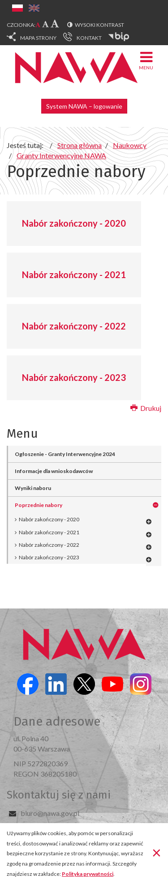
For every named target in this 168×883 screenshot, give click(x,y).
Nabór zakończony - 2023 (74, 377)
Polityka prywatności (87, 873)
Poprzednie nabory (38, 505)
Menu (146, 60)
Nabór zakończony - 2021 (74, 274)
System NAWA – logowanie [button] (84, 106)
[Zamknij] (156, 852)
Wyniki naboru (33, 488)
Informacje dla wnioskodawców (54, 471)
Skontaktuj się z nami (59, 795)
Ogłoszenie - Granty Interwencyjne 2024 (65, 454)
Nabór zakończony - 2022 (74, 326)
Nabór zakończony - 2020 (74, 223)
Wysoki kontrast (99, 24)
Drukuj (145, 408)
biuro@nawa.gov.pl (50, 813)
